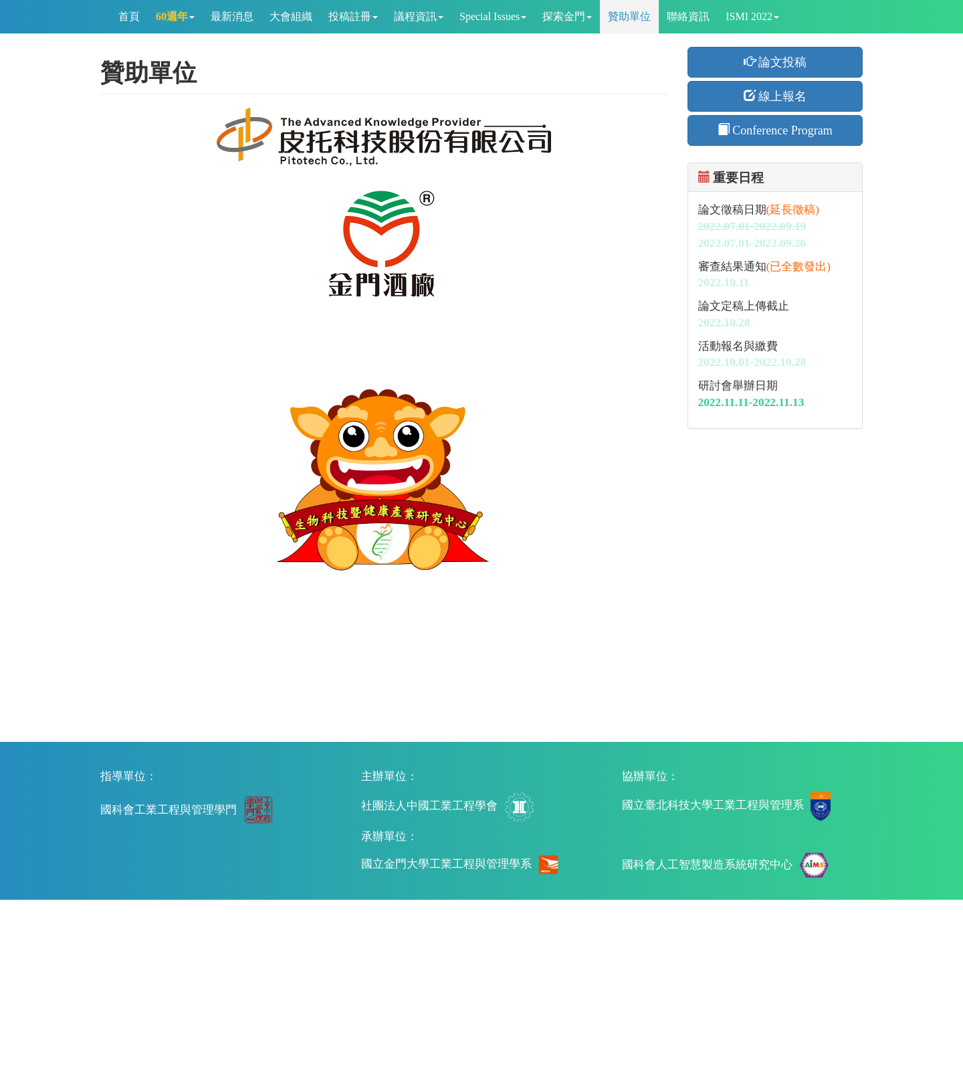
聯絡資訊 (688, 16)
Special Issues (492, 16)
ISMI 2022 (752, 16)
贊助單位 (629, 16)
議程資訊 (418, 16)
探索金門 (567, 16)
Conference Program (775, 130)
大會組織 (291, 16)
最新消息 (232, 16)
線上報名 (775, 96)
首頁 (129, 16)
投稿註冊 (353, 16)
